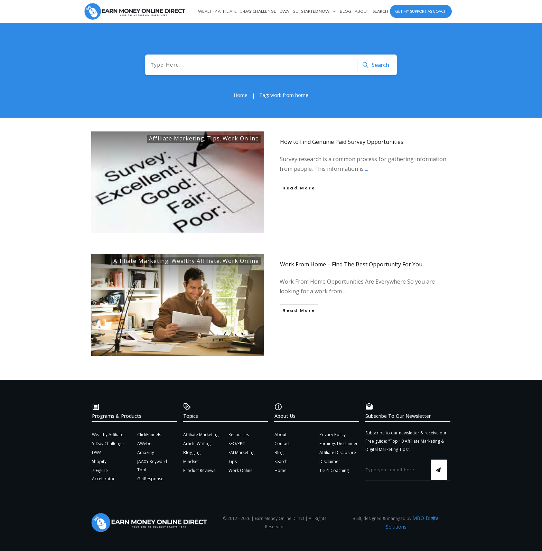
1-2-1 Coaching (334, 470)
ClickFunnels (149, 434)
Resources (238, 434)
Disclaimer (329, 461)
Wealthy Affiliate (195, 261)
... (366, 169)
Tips (213, 138)
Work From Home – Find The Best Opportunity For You (351, 264)
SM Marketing (241, 452)
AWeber (145, 443)
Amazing (145, 452)
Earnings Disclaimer (338, 443)
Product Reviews (199, 470)
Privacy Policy (332, 434)
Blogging (191, 452)
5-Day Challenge (108, 443)
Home (280, 470)
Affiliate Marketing (176, 138)
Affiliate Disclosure (337, 452)
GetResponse (150, 479)
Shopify (99, 461)
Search (281, 461)
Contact (282, 443)
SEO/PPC (236, 443)
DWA (97, 452)
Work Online (241, 138)
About (280, 434)
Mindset (191, 461)
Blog (278, 452)
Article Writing (197, 443)
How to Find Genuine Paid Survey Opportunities (341, 142)
